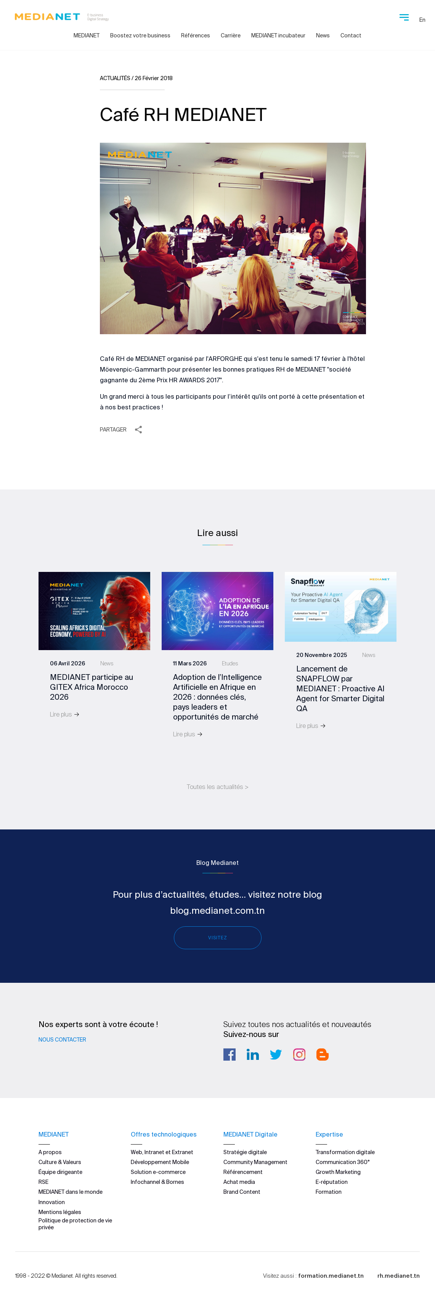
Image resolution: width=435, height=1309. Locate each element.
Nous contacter (62, 1040)
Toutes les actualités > (218, 786)
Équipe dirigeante (60, 1172)
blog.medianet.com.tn (217, 910)
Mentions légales (60, 1212)
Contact (350, 35)
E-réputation (332, 1182)
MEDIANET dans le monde (71, 1192)
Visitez (217, 937)
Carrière (231, 35)
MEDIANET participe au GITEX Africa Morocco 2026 (91, 687)
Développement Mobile (160, 1162)
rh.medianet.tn (398, 1275)
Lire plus (65, 714)
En (422, 20)
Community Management (255, 1162)
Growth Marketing (338, 1172)
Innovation (52, 1202)
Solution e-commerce (158, 1172)
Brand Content (241, 1192)
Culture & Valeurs (60, 1162)
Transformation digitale (345, 1152)
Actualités (115, 78)
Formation (329, 1192)
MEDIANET (87, 35)
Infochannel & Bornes (157, 1182)
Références (195, 35)
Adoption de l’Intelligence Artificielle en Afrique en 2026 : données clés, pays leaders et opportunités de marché (217, 697)
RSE (43, 1182)
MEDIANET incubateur (278, 35)
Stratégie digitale (245, 1152)
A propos (50, 1152)
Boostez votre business (140, 35)
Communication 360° (343, 1162)
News (323, 35)
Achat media (239, 1182)
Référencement (243, 1172)
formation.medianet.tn (331, 1275)
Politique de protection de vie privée (75, 1223)
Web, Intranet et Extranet (162, 1152)
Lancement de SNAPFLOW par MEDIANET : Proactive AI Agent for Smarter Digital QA (340, 688)
